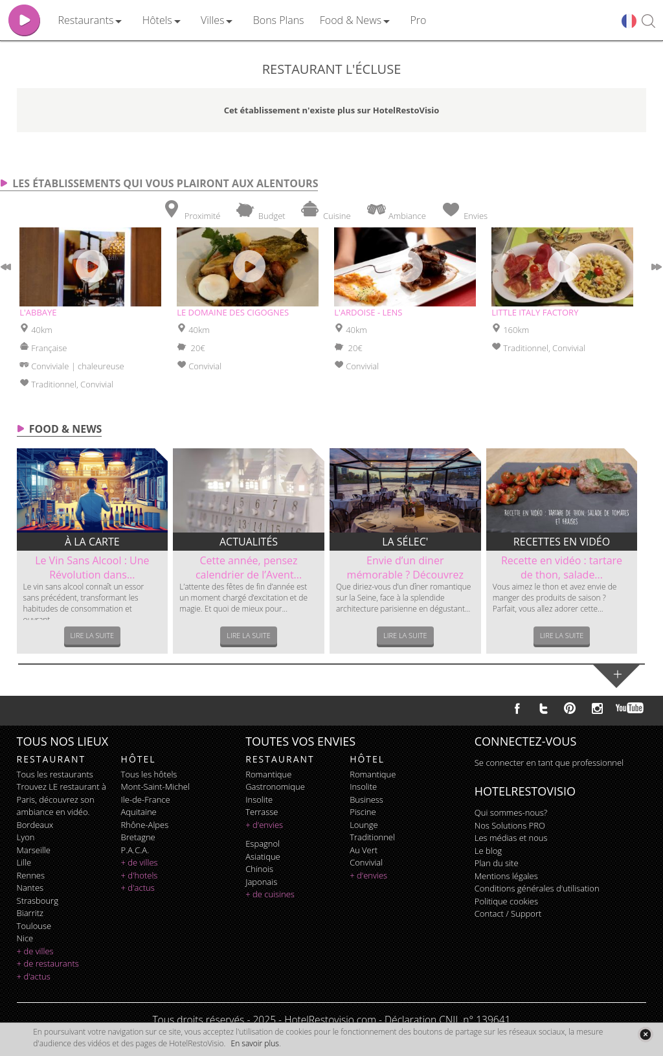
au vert (363, 850)
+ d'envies (264, 825)
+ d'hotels (139, 875)
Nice (25, 938)
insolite (259, 799)
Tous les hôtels (149, 774)
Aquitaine (139, 812)
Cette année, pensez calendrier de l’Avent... (249, 567)
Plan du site (497, 863)
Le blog (488, 850)
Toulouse (34, 926)
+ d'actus (34, 976)
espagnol (262, 843)
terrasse (261, 812)
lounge (364, 825)
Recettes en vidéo (561, 541)
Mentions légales (506, 876)
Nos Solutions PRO (510, 825)
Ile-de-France (145, 799)
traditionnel (372, 837)
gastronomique (275, 786)
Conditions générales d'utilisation (537, 888)
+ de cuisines (270, 894)
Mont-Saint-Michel (155, 786)
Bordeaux (35, 825)
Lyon (26, 837)
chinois (259, 869)
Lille (24, 862)
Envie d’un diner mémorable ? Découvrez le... (405, 574)
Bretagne (138, 837)
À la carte (92, 541)
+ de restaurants (48, 963)
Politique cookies (506, 901)
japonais (261, 882)
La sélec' (405, 541)
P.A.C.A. (135, 850)
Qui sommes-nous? (511, 812)
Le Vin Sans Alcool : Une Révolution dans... (92, 567)
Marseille (34, 850)
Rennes (31, 875)
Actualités (248, 541)
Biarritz (30, 913)
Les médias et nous (511, 838)
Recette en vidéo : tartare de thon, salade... (561, 567)
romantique (268, 774)
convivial (366, 862)
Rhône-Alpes (145, 825)
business (366, 799)
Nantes (30, 887)
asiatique (262, 856)
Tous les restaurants (55, 774)
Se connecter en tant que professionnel (549, 762)
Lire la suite (93, 635)
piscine (363, 812)
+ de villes (35, 951)
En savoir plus (255, 1043)
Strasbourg (37, 900)
